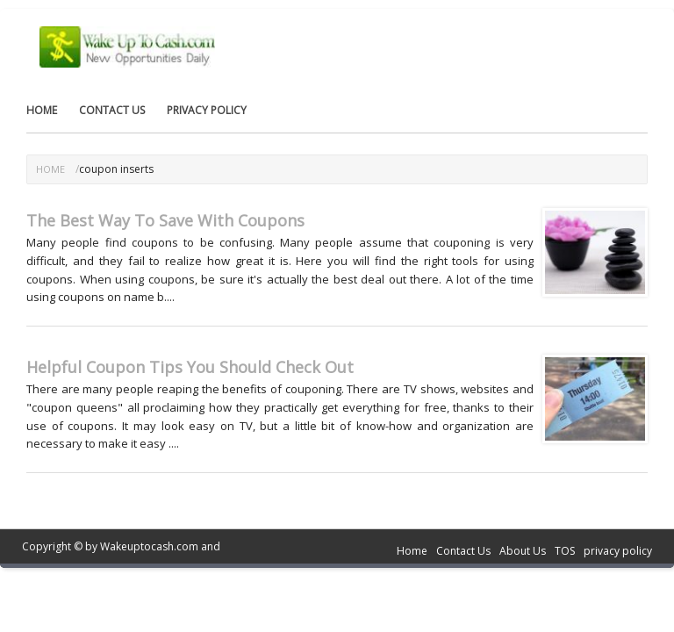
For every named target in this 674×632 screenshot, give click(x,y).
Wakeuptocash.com (149, 546)
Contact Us (112, 110)
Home (41, 110)
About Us (522, 550)
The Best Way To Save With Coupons (165, 220)
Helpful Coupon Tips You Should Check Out (190, 366)
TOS (565, 550)
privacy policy (207, 110)
